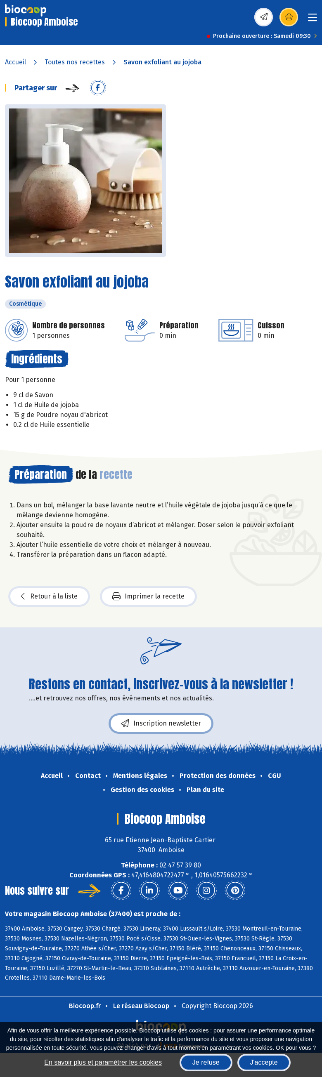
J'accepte (264, 1062)
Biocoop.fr (85, 1006)
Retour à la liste (49, 596)
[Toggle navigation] (312, 20)
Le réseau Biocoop (141, 1006)
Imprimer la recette (148, 596)
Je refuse (206, 1062)
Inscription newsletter (161, 723)
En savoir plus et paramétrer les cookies (103, 1062)
